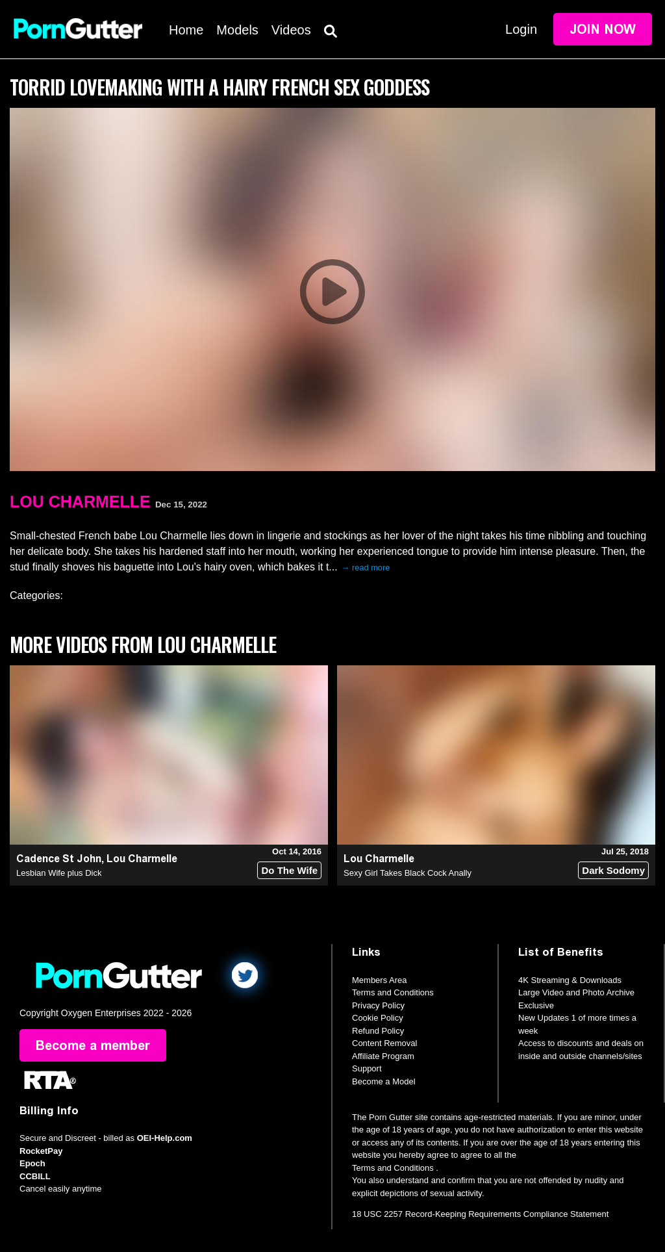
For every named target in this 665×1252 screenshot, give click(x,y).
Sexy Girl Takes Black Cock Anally (407, 873)
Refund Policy (378, 1031)
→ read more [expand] (366, 567)
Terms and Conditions (393, 992)
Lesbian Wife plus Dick (59, 873)
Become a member (93, 1045)
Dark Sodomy (613, 870)
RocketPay (40, 1151)
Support (367, 1068)
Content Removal (384, 1043)
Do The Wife (289, 870)
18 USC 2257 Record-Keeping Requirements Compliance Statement (480, 1214)
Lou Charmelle (80, 501)
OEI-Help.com (164, 1138)
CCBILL (35, 1176)
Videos (291, 30)
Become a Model (384, 1081)
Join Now (603, 29)
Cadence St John (58, 858)
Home (186, 30)
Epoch (32, 1163)
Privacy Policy (378, 1005)
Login (521, 29)
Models (237, 30)
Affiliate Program (383, 1056)
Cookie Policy (377, 1018)
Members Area (379, 980)
